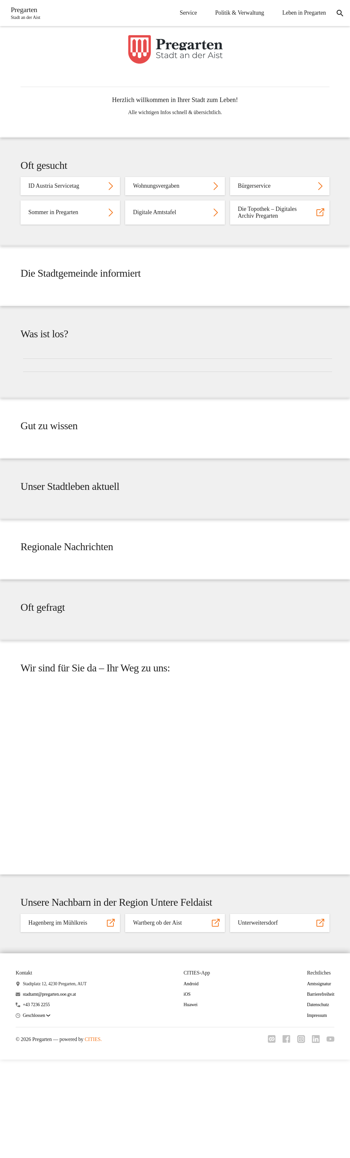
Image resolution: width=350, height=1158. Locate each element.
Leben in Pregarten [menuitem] (302, 12)
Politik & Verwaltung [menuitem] (237, 12)
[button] (36, 1114)
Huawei (190, 1103)
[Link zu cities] (268, 1139)
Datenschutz (318, 1103)
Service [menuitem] (186, 12)
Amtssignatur (319, 1082)
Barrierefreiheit (320, 1093)
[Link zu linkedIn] (315, 1139)
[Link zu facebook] (283, 1139)
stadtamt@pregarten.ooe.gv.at (49, 1093)
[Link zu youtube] (330, 1138)
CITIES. (93, 1138)
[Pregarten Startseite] (24, 13)
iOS (186, 1093)
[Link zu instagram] (299, 1139)
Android (190, 1082)
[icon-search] (339, 13)
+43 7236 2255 (36, 1103)
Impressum (317, 1113)
